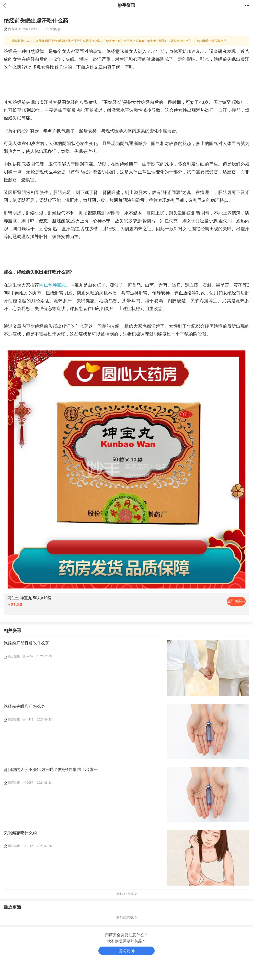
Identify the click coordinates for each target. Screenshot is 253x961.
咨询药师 (126, 950)
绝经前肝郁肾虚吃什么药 (26, 643)
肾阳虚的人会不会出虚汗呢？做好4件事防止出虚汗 (51, 769)
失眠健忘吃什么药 (20, 832)
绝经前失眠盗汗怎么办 (24, 706)
